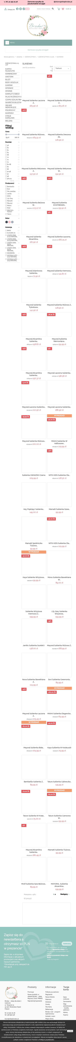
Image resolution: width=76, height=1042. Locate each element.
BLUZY (7, 79)
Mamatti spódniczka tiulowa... (33, 544)
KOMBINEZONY (11, 74)
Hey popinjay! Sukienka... (33, 509)
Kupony (65, 1015)
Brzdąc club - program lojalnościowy (52, 1013)
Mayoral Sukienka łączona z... (33, 101)
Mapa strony (49, 1019)
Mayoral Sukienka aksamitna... (33, 238)
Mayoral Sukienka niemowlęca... (59, 340)
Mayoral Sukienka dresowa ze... (59, 135)
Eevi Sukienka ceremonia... (59, 679)
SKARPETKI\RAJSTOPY (12, 102)
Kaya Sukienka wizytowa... (34, 577)
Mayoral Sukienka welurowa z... (34, 170)
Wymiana (48, 1007)
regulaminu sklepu (58, 949)
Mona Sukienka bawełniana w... (59, 578)
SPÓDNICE (9, 88)
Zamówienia (67, 1001)
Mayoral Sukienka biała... (34, 748)
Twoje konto (66, 988)
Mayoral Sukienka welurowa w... (59, 170)
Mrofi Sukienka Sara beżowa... (33, 884)
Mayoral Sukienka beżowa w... (34, 204)
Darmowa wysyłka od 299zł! (38, 50)
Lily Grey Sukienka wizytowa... (59, 612)
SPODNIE (8, 91)
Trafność (63, 68)
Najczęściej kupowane (35, 1001)
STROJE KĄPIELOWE (9, 117)
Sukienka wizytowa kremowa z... (34, 612)
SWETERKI (9, 77)
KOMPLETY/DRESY (12, 94)
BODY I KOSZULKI (11, 82)
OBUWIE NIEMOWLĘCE (10, 106)
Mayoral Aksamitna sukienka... (34, 340)
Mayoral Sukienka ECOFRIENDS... (59, 204)
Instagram (20, 9)
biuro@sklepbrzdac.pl (64, 2)
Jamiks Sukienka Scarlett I (34, 645)
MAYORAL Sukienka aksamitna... (59, 885)
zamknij (70, 1031)
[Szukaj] (45, 8)
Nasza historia (50, 997)
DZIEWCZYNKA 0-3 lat (12, 64)
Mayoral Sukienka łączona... (59, 237)
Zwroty (47, 1004)
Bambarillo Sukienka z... (34, 782)
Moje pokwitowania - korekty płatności (67, 1007)
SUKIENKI (8, 85)
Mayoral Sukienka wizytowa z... (59, 101)
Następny (65, 894)
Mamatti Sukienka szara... (59, 509)
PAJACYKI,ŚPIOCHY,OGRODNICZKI (12, 97)
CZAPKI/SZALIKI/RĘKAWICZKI (12, 100)
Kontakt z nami (50, 1016)
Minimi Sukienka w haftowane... (59, 442)
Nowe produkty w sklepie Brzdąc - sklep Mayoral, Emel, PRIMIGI (35, 996)
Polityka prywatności (52, 992)
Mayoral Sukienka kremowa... (59, 271)
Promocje (31, 992)
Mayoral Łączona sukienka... (59, 373)
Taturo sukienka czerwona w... (59, 817)
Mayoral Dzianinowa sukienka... (33, 272)
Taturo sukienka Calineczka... (59, 782)
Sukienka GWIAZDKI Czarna (33, 475)
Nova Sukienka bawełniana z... (33, 680)
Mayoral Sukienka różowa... (33, 134)
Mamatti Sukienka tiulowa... (59, 850)
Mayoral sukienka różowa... (33, 441)
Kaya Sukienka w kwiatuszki (59, 748)
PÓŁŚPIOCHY (10, 110)
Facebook (17, 9)
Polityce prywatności (46, 1040)
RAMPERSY (9, 113)
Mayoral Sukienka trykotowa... (33, 306)
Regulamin (48, 994)
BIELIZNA (8, 121)
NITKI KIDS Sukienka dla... (59, 475)
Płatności (48, 999)
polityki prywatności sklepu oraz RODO (57, 956)
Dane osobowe (66, 998)
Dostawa (48, 1002)
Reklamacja (49, 1009)
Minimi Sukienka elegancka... (59, 713)
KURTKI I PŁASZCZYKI (10, 70)
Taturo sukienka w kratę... (33, 816)
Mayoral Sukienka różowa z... (59, 305)
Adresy (65, 1012)
